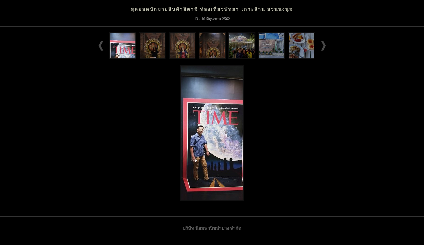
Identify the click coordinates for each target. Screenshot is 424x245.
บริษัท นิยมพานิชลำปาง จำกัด (212, 228)
